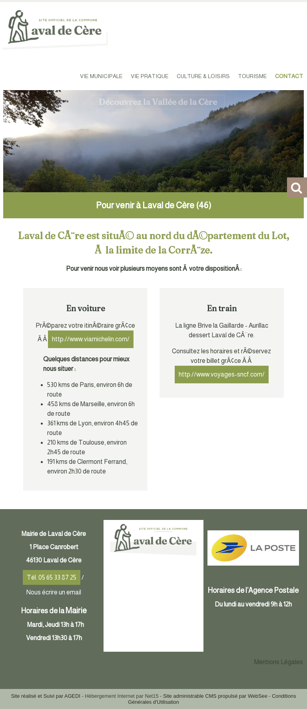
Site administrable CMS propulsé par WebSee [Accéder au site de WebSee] (215, 696)
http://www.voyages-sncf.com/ (222, 374)
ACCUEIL (62, 76)
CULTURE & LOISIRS (203, 76)
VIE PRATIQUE (150, 76)
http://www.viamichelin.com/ (91, 339)
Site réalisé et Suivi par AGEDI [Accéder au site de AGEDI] (45, 696)
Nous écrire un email (53, 592)
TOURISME (252, 76)
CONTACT (289, 76)
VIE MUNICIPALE (101, 76)
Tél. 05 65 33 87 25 (51, 577)
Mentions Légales (278, 662)
